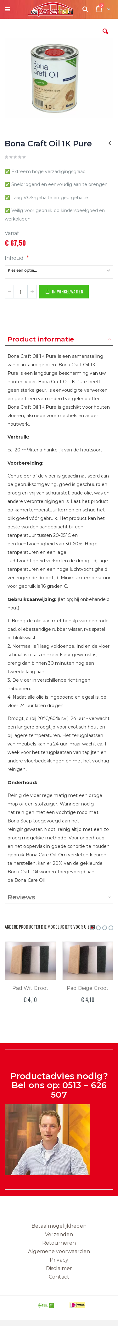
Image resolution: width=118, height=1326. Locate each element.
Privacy (59, 1260)
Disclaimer (59, 1268)
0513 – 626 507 (78, 1090)
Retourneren (59, 1243)
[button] (105, 36)
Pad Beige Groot (88, 988)
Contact (59, 1277)
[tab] (59, 339)
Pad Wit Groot (30, 988)
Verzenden (59, 1234)
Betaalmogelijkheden (59, 1226)
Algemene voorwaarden (59, 1251)
